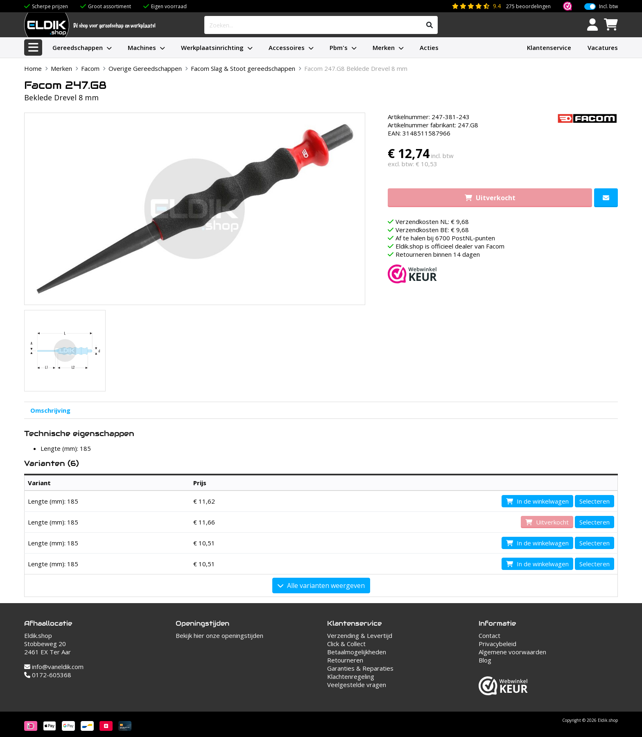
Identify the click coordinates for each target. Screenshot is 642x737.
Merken (384, 47)
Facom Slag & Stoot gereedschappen (243, 68)
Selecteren (594, 501)
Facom (90, 68)
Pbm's (339, 47)
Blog (485, 660)
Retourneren (345, 660)
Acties (429, 47)
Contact (489, 635)
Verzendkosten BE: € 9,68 (432, 230)
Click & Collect (346, 644)
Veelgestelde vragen (356, 684)
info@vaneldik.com (54, 666)
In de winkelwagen (537, 501)
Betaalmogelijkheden (356, 652)
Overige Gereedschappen (145, 68)
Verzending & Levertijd (359, 635)
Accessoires (287, 47)
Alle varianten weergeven (321, 585)
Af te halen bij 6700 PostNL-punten (445, 238)
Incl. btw (608, 6)
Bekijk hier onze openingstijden (219, 635)
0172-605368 (47, 675)
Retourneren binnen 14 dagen (438, 254)
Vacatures (603, 47)
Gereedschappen (77, 47)
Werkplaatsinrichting (212, 47)
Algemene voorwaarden (512, 652)
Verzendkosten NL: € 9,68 (432, 221)
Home (33, 68)
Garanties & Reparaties (360, 668)
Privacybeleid (497, 644)
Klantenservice (549, 47)
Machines (142, 47)
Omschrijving (50, 410)
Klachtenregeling (350, 676)
